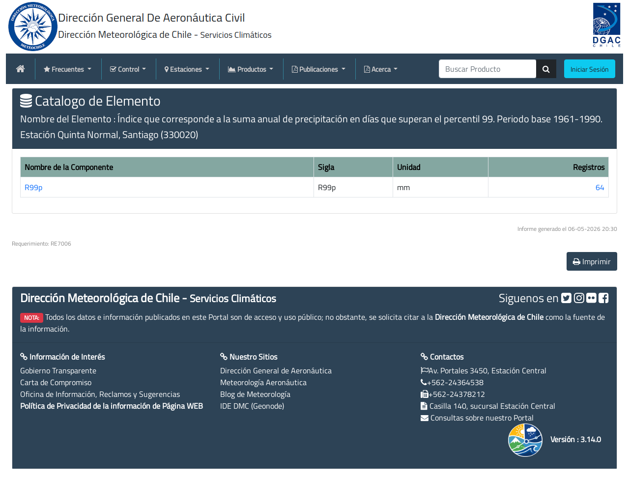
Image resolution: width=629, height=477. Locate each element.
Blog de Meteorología (255, 394)
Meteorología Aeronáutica (263, 382)
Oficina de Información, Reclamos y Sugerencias (100, 394)
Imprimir (592, 261)
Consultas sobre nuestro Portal (482, 417)
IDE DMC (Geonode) (252, 406)
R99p (33, 187)
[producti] (488, 68)
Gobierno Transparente (58, 370)
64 (600, 187)
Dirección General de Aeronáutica (276, 370)
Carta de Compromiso (55, 382)
